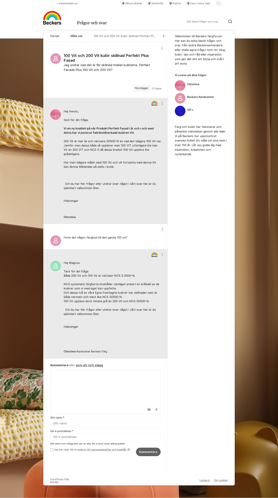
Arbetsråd (155, 3)
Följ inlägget (141, 88)
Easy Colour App (198, 3)
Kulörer (175, 3)
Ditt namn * (57, 417)
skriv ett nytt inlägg (89, 365)
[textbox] (105, 388)
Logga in (205, 480)
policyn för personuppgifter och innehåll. (102, 449)
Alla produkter (132, 3)
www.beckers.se (67, 3)
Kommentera (148, 452)
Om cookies (221, 480)
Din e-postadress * (61, 431)
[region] (105, 70)
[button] (149, 409)
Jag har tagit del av (91, 449)
